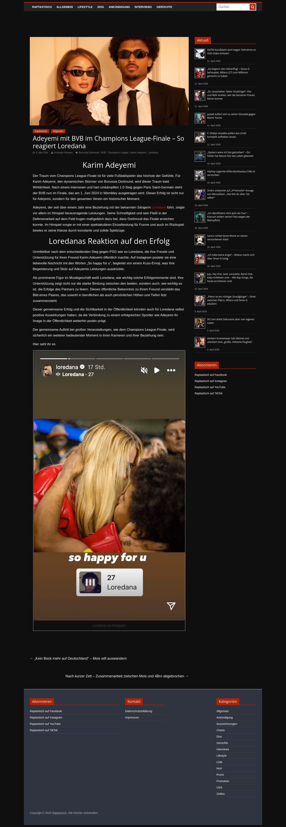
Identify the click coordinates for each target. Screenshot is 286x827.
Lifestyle (85, 7)
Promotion (222, 781)
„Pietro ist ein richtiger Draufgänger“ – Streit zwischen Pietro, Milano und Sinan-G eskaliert (231, 300)
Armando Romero (63, 152)
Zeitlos (220, 793)
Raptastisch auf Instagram (211, 381)
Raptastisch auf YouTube (210, 387)
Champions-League (118, 152)
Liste (219, 762)
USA (219, 787)
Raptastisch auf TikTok (208, 393)
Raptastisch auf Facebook (211, 374)
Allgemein (65, 7)
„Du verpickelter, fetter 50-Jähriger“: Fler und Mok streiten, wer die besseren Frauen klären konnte (231, 95)
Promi (220, 774)
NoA (219, 768)
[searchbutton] (253, 7)
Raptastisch (42, 7)
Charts (220, 730)
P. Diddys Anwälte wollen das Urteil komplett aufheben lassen (226, 135)
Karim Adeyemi (138, 152)
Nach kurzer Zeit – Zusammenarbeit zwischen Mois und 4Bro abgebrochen (127, 676)
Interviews (143, 7)
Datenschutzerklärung (138, 711)
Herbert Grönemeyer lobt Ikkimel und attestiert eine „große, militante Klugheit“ (229, 340)
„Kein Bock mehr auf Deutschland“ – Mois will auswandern (78, 658)
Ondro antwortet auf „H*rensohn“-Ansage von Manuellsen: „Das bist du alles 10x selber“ (230, 194)
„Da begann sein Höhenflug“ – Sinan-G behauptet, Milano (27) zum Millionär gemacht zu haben (228, 72)
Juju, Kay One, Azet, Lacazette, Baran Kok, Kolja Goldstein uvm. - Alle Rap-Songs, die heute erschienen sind (230, 277)
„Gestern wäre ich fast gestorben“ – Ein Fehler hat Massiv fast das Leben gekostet (230, 154)
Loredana (153, 152)
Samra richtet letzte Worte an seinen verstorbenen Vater (227, 237)
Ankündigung (119, 7)
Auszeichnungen (226, 723)
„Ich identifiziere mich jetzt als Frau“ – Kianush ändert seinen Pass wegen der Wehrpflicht (228, 216)
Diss (100, 7)
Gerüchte (164, 7)
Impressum (132, 717)
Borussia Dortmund (89, 152)
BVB (103, 152)
